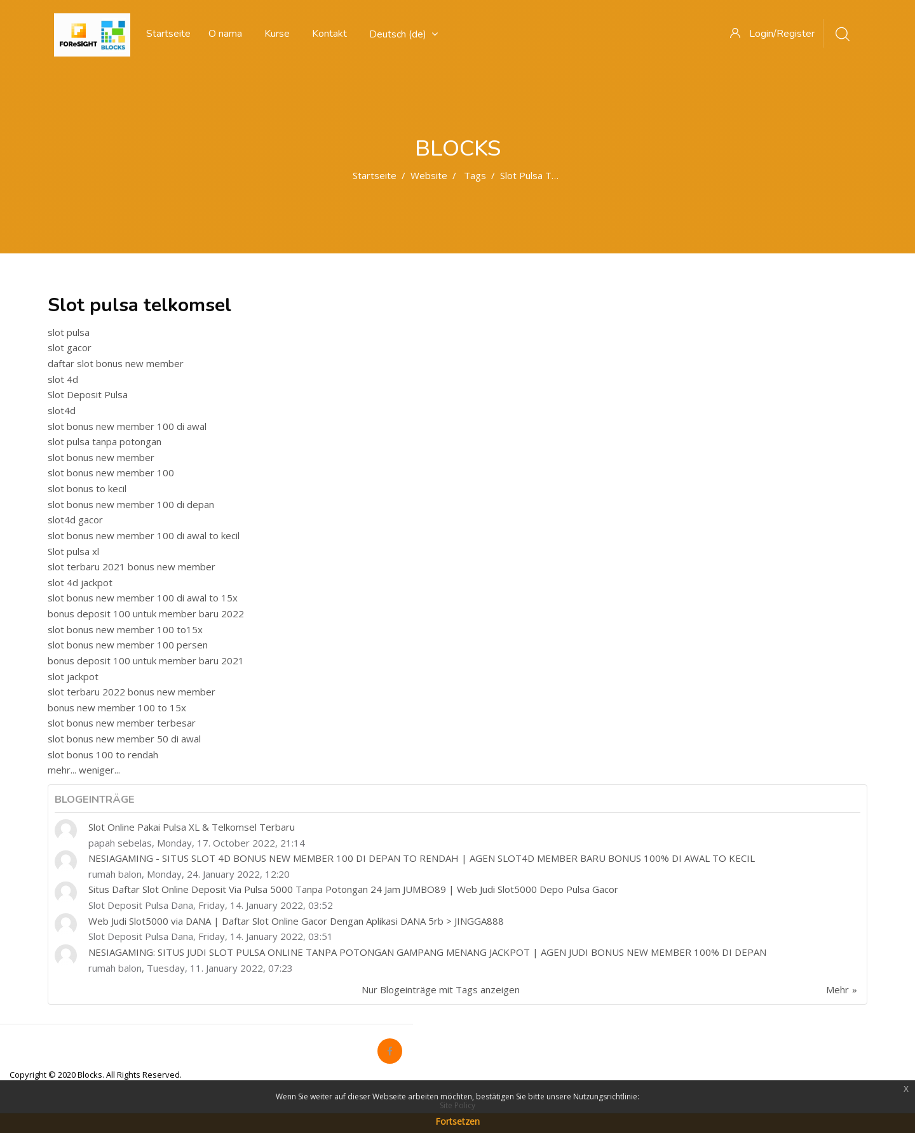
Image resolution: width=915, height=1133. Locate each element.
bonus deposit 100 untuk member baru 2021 (146, 660)
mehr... (62, 769)
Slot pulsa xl (73, 551)
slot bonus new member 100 (111, 472)
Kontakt (329, 34)
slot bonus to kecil (87, 488)
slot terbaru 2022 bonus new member (131, 691)
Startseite (374, 175)
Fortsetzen (457, 1121)
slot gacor (70, 347)
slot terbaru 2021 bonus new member (131, 566)
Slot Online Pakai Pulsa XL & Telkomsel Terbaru (191, 827)
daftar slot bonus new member (116, 363)
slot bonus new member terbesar (122, 722)
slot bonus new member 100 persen (128, 644)
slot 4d (63, 379)
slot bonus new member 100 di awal (127, 426)
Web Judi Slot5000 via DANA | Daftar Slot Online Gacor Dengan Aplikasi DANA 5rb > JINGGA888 (296, 921)
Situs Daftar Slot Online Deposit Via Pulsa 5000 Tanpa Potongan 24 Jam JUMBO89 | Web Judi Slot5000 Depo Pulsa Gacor (353, 889)
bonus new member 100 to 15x (117, 707)
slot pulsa (69, 332)
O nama (225, 34)
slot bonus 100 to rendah (103, 754)
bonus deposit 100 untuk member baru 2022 (146, 613)
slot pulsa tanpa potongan (104, 441)
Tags (475, 175)
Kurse (277, 34)
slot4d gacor (75, 519)
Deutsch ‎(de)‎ (403, 34)
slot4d (62, 410)
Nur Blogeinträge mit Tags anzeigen (441, 989)
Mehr (837, 989)
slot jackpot (73, 676)
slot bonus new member (101, 457)
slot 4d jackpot (80, 582)
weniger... (99, 769)
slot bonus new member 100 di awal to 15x (143, 597)
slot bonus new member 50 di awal (124, 738)
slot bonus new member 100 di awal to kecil (144, 535)
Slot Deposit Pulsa (88, 394)
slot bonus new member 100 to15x (125, 629)
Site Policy (457, 1105)
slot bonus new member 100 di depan (131, 504)
